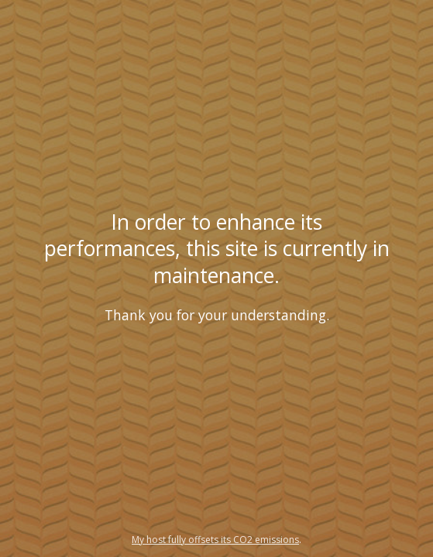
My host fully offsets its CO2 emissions (215, 539)
